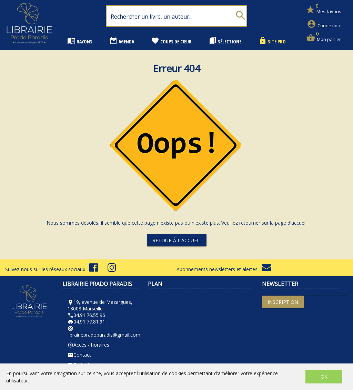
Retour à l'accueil (176, 240)
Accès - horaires (88, 344)
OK (324, 376)
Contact (79, 354)
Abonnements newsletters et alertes (223, 269)
